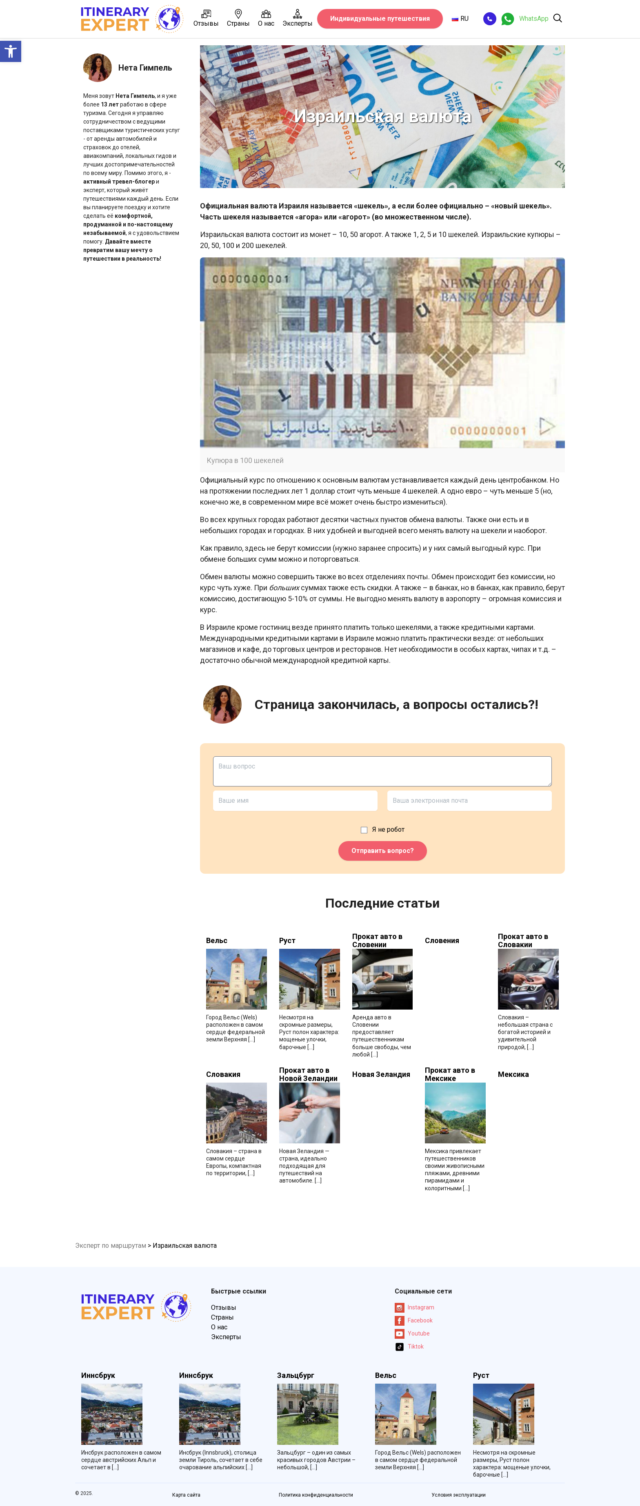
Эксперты (297, 18)
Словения (442, 941)
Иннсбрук (98, 1375)
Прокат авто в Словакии (523, 940)
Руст (287, 941)
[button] (10, 51)
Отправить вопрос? (382, 851)
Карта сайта (186, 1495)
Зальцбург (295, 1375)
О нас (266, 18)
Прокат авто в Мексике (450, 1074)
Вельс (216, 941)
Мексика (513, 1074)
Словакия (223, 1074)
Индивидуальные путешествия (380, 18)
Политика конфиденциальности (316, 1495)
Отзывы (206, 18)
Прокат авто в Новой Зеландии (308, 1074)
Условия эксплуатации (458, 1495)
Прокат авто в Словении (377, 940)
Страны (238, 18)
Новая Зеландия (381, 1074)
